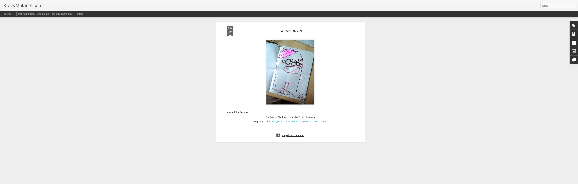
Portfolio (79, 13)
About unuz (43, 13)
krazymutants (306, 89)
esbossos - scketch (287, 89)
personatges (320, 89)
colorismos (270, 89)
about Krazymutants (62, 13)
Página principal (26, 13)
